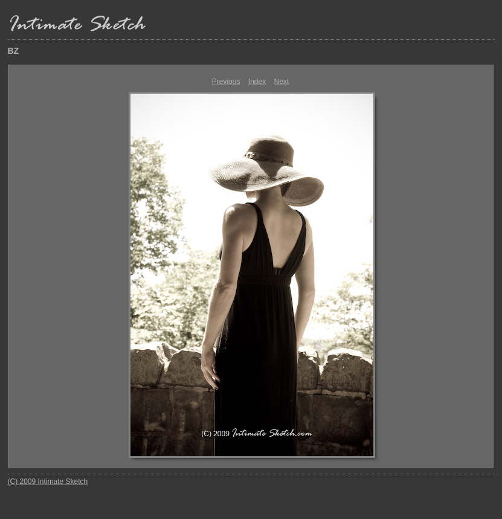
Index (257, 81)
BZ (13, 51)
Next (281, 81)
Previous (226, 81)
